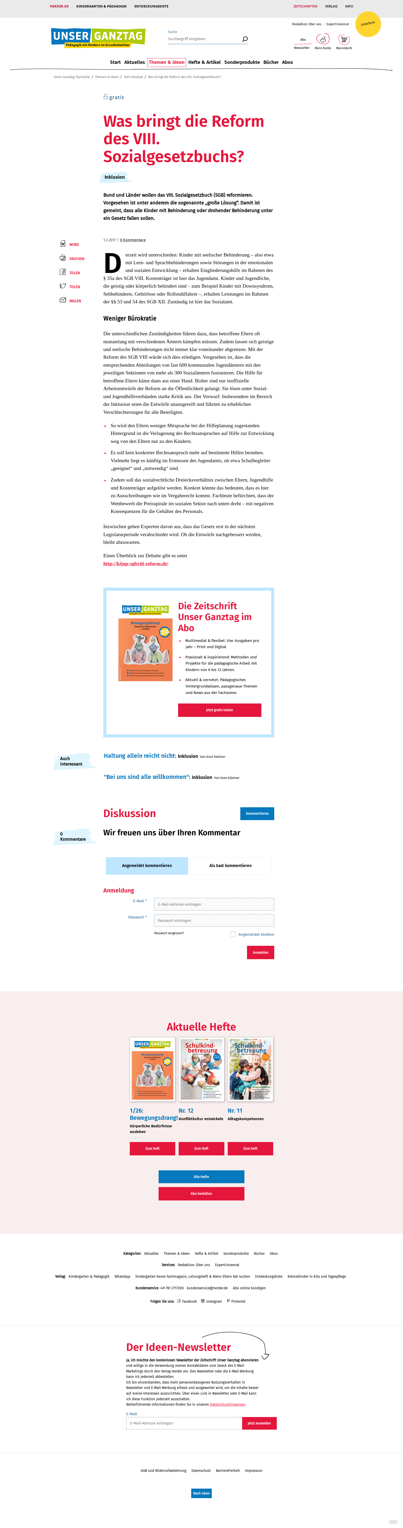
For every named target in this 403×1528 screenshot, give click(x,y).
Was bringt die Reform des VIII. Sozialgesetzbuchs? (184, 72)
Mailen (75, 296)
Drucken (76, 254)
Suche (172, 27)
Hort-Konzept (133, 72)
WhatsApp (122, 1271)
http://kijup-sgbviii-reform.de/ (135, 558)
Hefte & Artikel (204, 57)
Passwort (137, 911)
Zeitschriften (305, 6)
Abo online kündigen (249, 1283)
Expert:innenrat (337, 19)
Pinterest (238, 1296)
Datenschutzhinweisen (227, 1399)
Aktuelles (134, 57)
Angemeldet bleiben (255, 929)
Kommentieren (257, 808)
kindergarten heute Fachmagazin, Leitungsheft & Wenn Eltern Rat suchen (192, 1271)
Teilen (74, 268)
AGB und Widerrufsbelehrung (163, 1465)
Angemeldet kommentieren (147, 860)
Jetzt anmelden (259, 1418)
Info (349, 6)
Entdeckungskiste (151, 6)
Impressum (253, 1465)
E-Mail (140, 895)
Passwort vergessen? (169, 928)
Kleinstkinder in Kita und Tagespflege (317, 1271)
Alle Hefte (201, 1172)
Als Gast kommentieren (230, 860)
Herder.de (59, 6)
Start (115, 57)
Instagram (214, 1296)
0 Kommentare (133, 235)
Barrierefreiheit (228, 1465)
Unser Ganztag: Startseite (72, 72)
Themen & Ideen (167, 57)
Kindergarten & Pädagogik (101, 6)
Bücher (271, 57)
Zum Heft (152, 1143)
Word (74, 239)
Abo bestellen (201, 1188)
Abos (287, 57)
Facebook (189, 1296)
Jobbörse (368, 18)
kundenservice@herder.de (207, 1283)
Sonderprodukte (242, 57)
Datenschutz (201, 1465)
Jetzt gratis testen (219, 705)
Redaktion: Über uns (306, 19)
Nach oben (201, 1488)
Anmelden (261, 947)
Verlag (331, 6)
